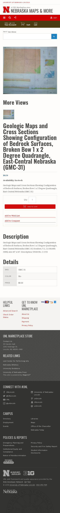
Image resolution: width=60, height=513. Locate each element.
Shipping (25, 318)
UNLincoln (10, 392)
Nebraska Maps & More (32, 10)
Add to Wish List (12, 215)
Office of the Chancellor (41, 426)
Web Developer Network (13, 482)
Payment (25, 322)
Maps (33, 423)
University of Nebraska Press (15, 372)
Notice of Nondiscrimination (14, 456)
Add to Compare (12, 221)
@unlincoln (10, 403)
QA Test (27, 482)
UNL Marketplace (19, 7)
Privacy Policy (27, 325)
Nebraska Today (37, 430)
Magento (26, 375)
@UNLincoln (11, 396)
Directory (7, 419)
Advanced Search (10, 311)
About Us (25, 314)
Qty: (25, 200)
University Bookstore (11, 368)
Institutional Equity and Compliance (12, 450)
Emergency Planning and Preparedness (13, 444)
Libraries (34, 419)
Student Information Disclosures (39, 451)
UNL (8, 399)
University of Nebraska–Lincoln (16, 2)
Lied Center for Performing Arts (16, 361)
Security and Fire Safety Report (44, 446)
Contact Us (7, 341)
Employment (8, 423)
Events (5, 426)
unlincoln (38, 398)
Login (53, 18)
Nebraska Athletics (10, 365)
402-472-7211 (41, 485)
